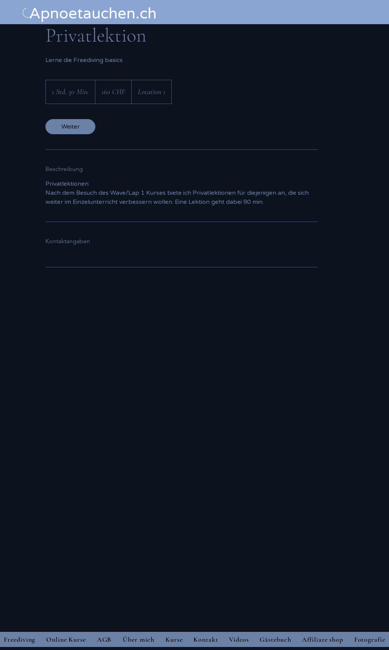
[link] (70, 126)
